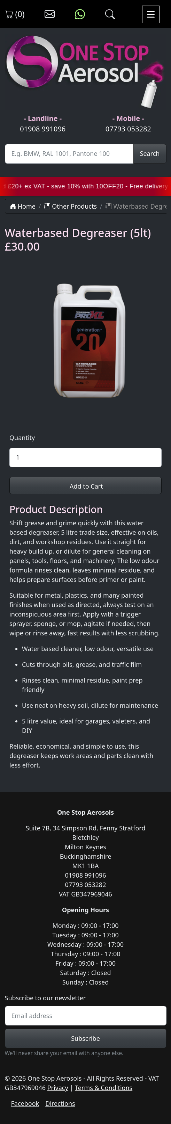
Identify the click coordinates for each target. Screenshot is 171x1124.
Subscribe (85, 1038)
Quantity (22, 437)
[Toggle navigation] (150, 14)
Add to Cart (85, 486)
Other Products (70, 206)
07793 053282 (128, 129)
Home (23, 206)
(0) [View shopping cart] (15, 14)
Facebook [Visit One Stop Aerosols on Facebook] (25, 1103)
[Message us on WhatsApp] (80, 14)
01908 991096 (42, 129)
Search (150, 153)
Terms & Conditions (103, 1087)
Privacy (57, 1087)
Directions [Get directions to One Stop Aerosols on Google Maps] (60, 1103)
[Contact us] (50, 14)
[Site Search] (69, 154)
